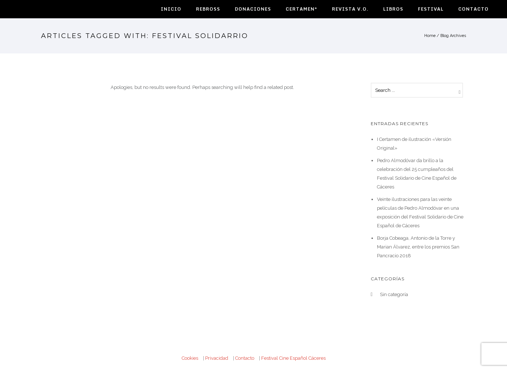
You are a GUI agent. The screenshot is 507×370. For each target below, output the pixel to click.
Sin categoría (394, 294)
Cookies (190, 358)
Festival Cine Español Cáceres (293, 358)
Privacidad (216, 358)
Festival (431, 8)
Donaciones (253, 8)
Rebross (208, 8)
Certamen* (301, 8)
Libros (393, 8)
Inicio (171, 8)
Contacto (473, 8)
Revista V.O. (350, 8)
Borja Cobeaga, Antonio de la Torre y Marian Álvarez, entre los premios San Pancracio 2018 (418, 246)
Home (430, 35)
